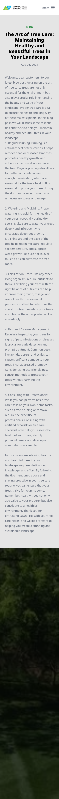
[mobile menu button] (52, 7)
